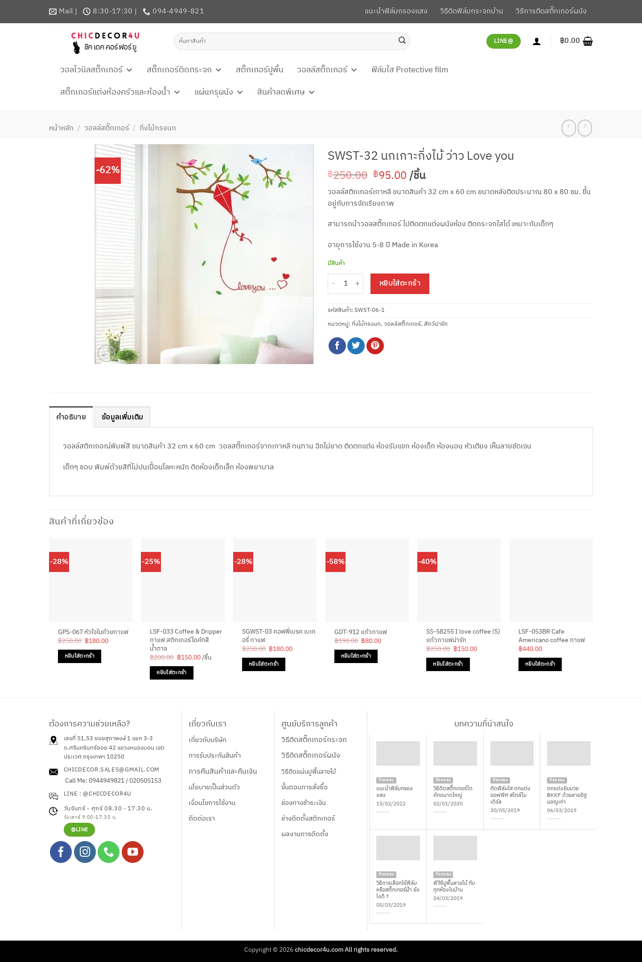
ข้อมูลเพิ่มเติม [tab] (122, 417)
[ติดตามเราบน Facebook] (61, 852)
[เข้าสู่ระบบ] (536, 41)
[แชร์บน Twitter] (356, 346)
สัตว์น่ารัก (436, 324)
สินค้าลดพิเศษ (286, 92)
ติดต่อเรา (202, 818)
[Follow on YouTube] (133, 852)
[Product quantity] (345, 284)
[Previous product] (585, 128)
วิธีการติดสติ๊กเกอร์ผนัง (551, 11)
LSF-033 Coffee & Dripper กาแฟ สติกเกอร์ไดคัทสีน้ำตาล (186, 640)
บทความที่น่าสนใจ (483, 724)
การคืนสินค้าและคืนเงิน (223, 772)
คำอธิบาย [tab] (71, 417)
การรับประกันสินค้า (215, 755)
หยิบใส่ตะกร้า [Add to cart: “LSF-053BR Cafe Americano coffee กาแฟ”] (540, 664)
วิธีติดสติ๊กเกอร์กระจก (314, 740)
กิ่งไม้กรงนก (158, 128)
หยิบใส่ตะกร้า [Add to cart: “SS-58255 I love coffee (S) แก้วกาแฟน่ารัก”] (448, 664)
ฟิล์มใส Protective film (410, 70)
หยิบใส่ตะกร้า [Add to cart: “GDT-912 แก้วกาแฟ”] (356, 656)
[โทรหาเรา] (108, 852)
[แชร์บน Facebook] (337, 346)
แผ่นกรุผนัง (219, 92)
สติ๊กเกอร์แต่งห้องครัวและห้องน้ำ (120, 92)
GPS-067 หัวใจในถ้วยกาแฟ (93, 632)
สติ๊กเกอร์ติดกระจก (184, 70)
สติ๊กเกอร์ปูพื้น (260, 70)
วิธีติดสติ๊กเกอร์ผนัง (310, 756)
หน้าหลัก (61, 128)
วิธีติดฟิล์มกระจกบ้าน (471, 11)
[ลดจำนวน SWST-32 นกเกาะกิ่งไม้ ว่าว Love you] (333, 284)
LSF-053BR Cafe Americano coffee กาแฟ (552, 636)
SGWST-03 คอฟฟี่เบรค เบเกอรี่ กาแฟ (279, 636)
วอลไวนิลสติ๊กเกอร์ (96, 70)
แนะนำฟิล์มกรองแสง (396, 11)
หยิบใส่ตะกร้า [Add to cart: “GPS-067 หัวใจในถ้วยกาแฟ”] (80, 656)
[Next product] (569, 128)
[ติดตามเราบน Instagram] (85, 852)
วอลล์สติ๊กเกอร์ (327, 70)
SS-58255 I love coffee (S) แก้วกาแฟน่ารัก (463, 636)
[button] (576, 41)
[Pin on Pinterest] (375, 346)
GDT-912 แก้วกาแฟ (360, 632)
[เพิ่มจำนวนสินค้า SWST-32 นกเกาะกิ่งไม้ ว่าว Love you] (358, 284)
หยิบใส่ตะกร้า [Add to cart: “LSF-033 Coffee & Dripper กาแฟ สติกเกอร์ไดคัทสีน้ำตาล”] (171, 672)
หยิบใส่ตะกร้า (400, 283)
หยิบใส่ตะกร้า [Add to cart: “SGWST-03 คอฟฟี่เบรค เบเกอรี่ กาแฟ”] (264, 664)
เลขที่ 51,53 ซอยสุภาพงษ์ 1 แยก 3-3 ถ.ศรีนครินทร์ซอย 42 (108, 743)
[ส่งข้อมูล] (402, 41)
